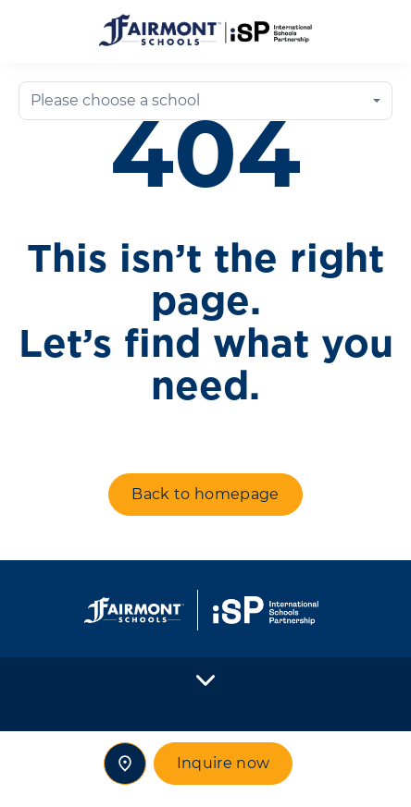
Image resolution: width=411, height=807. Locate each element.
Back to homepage (205, 494)
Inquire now (223, 763)
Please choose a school (115, 100)
